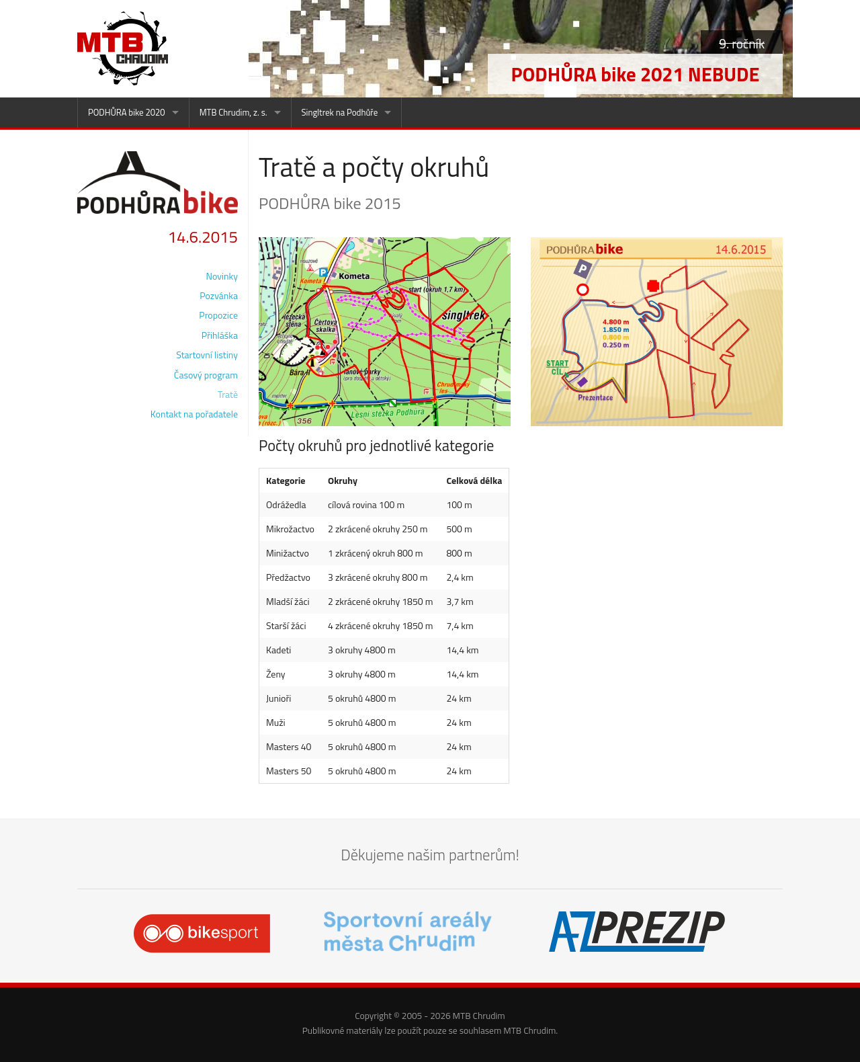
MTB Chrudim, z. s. (233, 112)
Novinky (222, 276)
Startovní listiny (207, 355)
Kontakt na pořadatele (194, 414)
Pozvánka (219, 295)
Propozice (218, 315)
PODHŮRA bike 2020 (126, 112)
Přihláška (220, 335)
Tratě (228, 394)
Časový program (206, 375)
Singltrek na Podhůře (340, 112)
